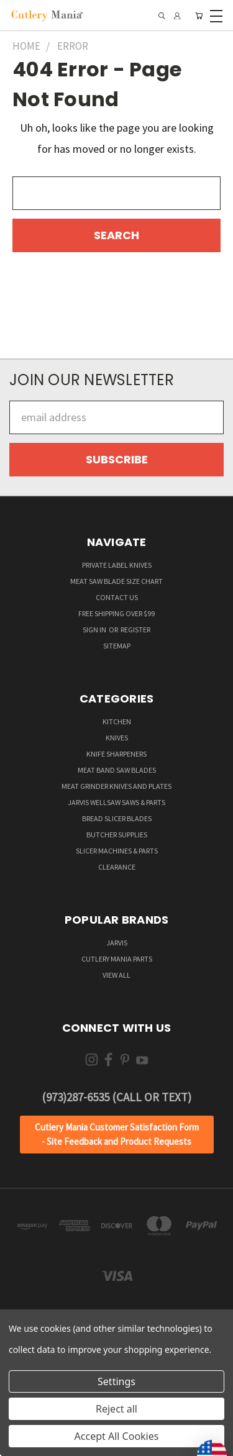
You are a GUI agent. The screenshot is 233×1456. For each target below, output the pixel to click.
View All (116, 975)
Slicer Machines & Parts (117, 850)
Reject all (116, 1409)
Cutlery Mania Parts (116, 958)
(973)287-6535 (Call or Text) (116, 1097)
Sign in (95, 629)
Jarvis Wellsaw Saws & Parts (116, 802)
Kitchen (117, 721)
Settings (116, 1381)
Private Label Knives (117, 565)
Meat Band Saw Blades (117, 770)
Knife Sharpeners (116, 753)
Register (135, 629)
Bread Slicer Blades (117, 818)
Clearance (116, 866)
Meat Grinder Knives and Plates (116, 786)
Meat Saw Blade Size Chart (116, 581)
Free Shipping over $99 (116, 613)
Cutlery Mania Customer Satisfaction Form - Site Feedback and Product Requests (117, 1134)
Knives (117, 737)
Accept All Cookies (117, 1436)
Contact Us (117, 597)
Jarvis (116, 942)
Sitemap (116, 645)
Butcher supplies (116, 834)
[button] (116, 1134)
